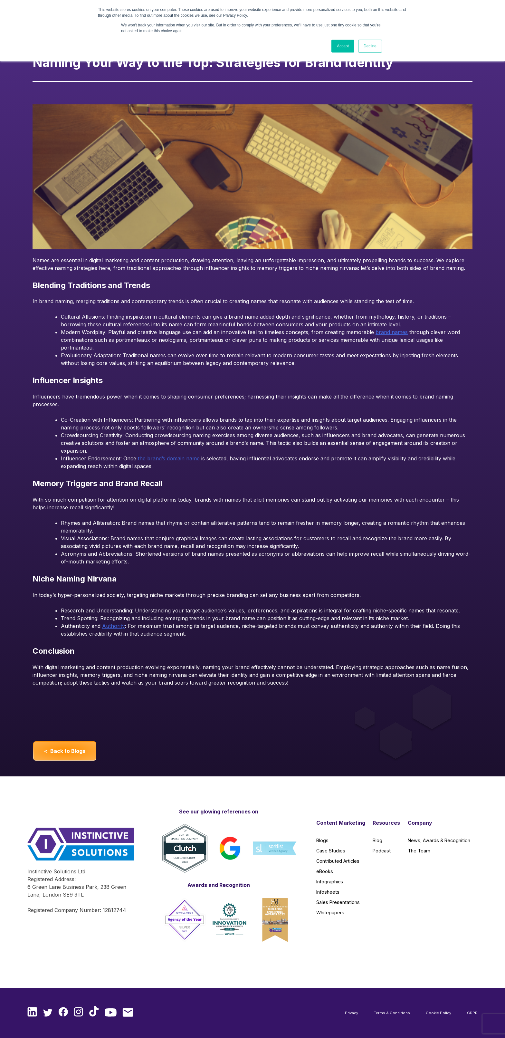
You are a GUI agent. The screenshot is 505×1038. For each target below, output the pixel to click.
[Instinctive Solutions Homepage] (78, 848)
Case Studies (330, 850)
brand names (392, 332)
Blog (377, 840)
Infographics (329, 881)
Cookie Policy (438, 1013)
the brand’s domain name (169, 458)
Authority (113, 626)
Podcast (382, 850)
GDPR (472, 1013)
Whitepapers (330, 912)
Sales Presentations (338, 902)
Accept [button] (343, 46)
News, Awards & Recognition (439, 840)
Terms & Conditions (392, 1013)
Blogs (322, 840)
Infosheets (327, 892)
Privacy (351, 1013)
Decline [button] (370, 46)
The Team (419, 850)
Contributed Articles (337, 861)
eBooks (324, 871)
